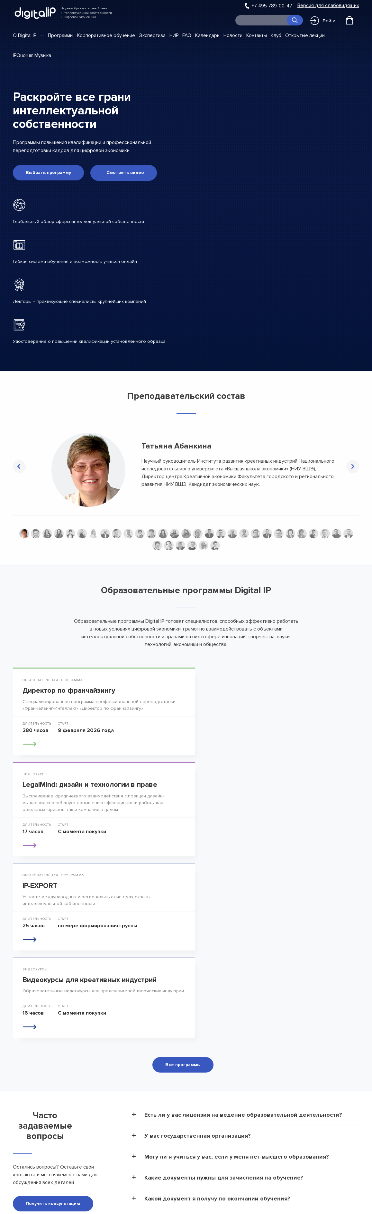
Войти (322, 20)
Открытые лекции (305, 35)
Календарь (207, 35)
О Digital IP (24, 35)
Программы (60, 35)
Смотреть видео (125, 172)
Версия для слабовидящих (328, 6)
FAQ (186, 35)
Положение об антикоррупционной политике (110, 1151)
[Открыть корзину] (349, 20)
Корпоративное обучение (106, 35)
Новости (232, 35)
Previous (19, 465)
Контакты (256, 35)
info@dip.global (29, 1103)
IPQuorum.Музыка (32, 55)
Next (352, 465)
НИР (173, 35)
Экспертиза (152, 35)
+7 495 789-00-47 (272, 6)
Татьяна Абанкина (176, 445)
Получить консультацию (53, 1021)
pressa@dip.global (33, 1113)
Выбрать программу (48, 172)
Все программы (183, 882)
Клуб (276, 35)
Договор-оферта (108, 1114)
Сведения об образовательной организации (108, 1095)
